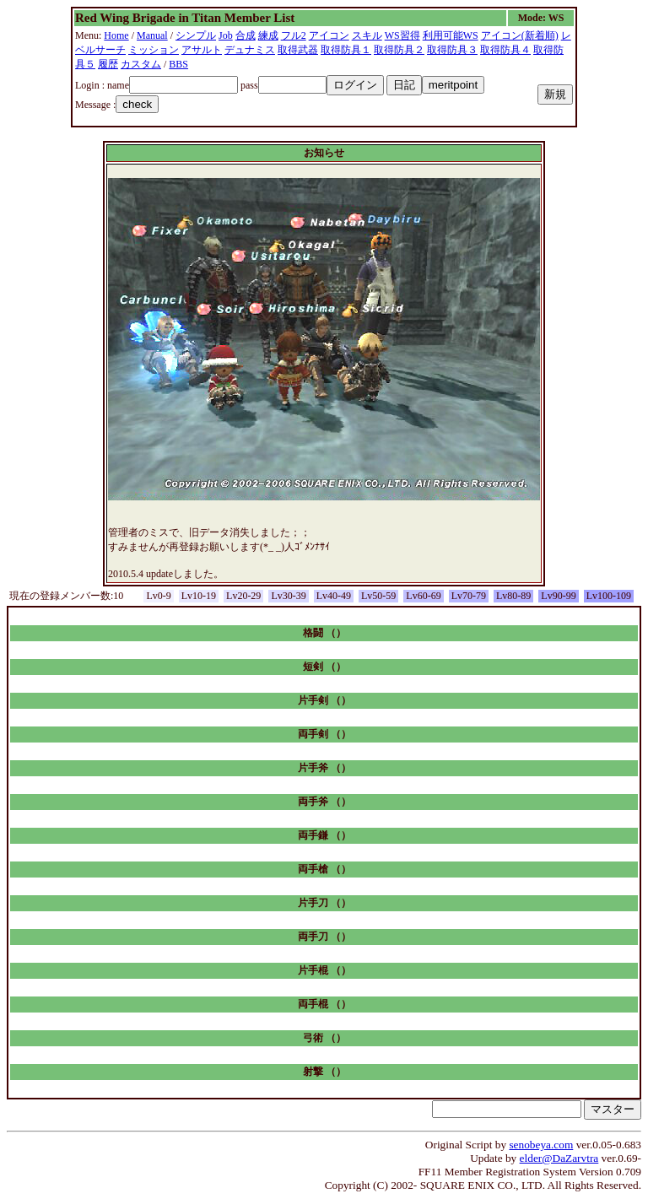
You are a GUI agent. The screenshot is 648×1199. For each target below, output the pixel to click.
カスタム (141, 64)
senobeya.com (541, 1144)
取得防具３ (452, 50)
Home (116, 35)
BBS (178, 64)
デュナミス (249, 50)
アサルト (201, 50)
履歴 (108, 64)
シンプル (196, 35)
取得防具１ (346, 50)
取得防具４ (505, 50)
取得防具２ (399, 50)
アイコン (329, 35)
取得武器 (298, 50)
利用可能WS (450, 35)
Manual (152, 35)
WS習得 (402, 35)
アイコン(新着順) (520, 35)
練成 (268, 35)
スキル (367, 35)
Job (226, 35)
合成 (245, 35)
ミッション (153, 50)
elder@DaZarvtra (559, 1158)
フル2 (293, 35)
